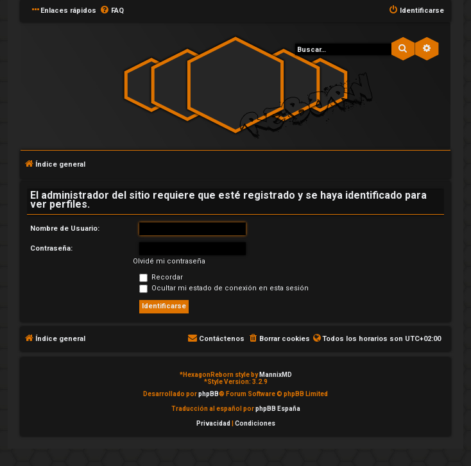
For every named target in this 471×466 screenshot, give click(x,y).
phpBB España (277, 408)
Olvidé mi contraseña (169, 261)
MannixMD (275, 374)
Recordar (161, 277)
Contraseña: (51, 248)
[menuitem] (111, 11)
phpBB (208, 393)
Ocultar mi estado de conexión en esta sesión (224, 288)
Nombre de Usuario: (64, 228)
